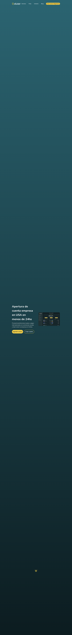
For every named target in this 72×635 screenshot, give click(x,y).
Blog (42, 3)
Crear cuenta (29, 331)
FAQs (30, 3)
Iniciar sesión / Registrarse (53, 3)
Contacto (36, 3)
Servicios (24, 3)
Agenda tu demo (17, 331)
